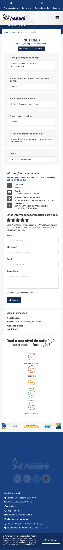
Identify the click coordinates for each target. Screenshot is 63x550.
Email (9, 259)
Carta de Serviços (19, 32)
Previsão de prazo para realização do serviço (29, 79)
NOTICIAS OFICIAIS (23, 159)
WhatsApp (11, 247)
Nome (9, 235)
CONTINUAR (50, 540)
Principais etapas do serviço (25, 57)
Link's (13, 153)
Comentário (12, 271)
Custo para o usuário (21, 116)
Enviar (14, 300)
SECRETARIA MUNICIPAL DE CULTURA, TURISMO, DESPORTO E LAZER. (31, 178)
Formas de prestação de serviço (27, 133)
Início (6, 32)
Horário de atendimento (22, 98)
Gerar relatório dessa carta (31, 49)
